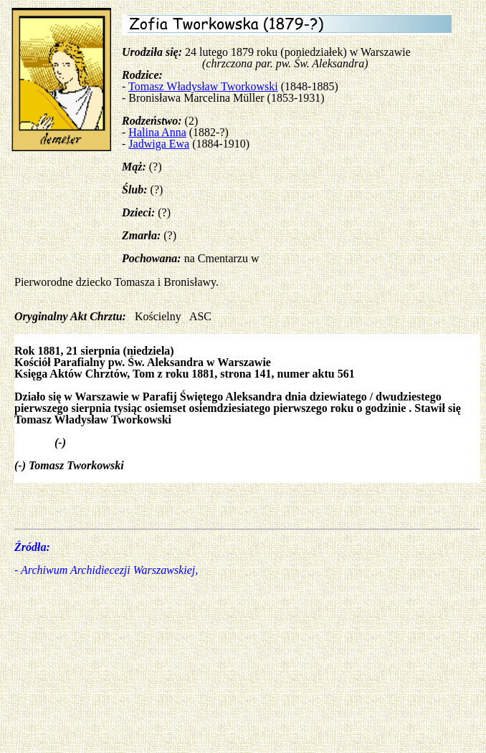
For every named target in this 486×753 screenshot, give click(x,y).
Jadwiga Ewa (158, 144)
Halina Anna (157, 132)
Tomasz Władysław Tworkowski (203, 86)
